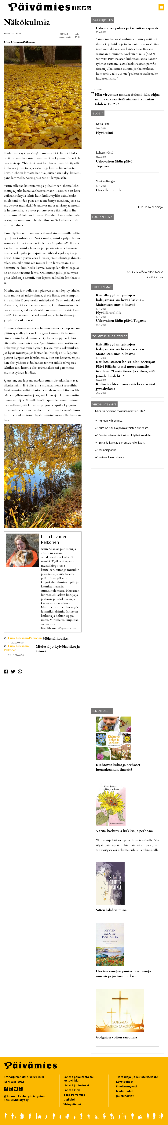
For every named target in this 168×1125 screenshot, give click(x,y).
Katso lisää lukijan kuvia (145, 271)
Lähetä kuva (154, 277)
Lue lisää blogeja (150, 207)
